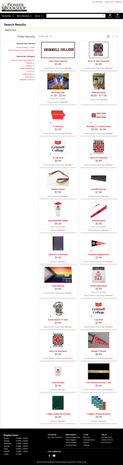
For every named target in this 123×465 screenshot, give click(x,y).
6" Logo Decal (58, 149)
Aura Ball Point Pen (99, 180)
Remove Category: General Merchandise (21, 50)
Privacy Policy (71, 462)
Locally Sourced (27, 74)
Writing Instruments (26, 80)
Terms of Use (81, 462)
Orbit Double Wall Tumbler (58, 211)
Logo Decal (99, 311)
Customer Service (89, 440)
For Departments (71, 445)
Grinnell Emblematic (26, 68)
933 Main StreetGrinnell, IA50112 (107, 438)
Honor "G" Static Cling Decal (98, 52)
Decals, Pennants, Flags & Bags (21, 60)
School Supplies (71, 440)
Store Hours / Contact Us (113, 2)
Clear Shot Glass (58, 373)
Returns (86, 442)
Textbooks (6, 16)
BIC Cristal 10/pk (58, 83)
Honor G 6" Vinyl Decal (98, 149)
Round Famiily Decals (98, 277)
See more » (68, 68)
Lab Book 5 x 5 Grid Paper (58, 245)
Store (37, 16)
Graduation (28, 66)
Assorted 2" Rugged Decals (98, 245)
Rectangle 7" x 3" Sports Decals (99, 117)
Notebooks (28, 77)
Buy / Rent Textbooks (55, 437)
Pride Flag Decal (58, 277)
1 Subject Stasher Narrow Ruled (58, 405)
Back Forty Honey (98, 83)
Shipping (86, 445)
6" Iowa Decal (58, 117)
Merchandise (23, 16)
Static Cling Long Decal (58, 52)
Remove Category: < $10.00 (25, 47)
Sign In (110, 17)
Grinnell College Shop (73, 437)
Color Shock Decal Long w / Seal (98, 373)
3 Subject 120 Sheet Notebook (98, 405)
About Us (86, 437)
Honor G (29, 71)
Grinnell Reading (71, 442)
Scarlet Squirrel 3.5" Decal (58, 311)
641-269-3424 (97, 2)
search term (10, 30)
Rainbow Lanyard (58, 180)
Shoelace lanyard (99, 211)
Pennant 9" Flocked (98, 342)
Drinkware (29, 63)
